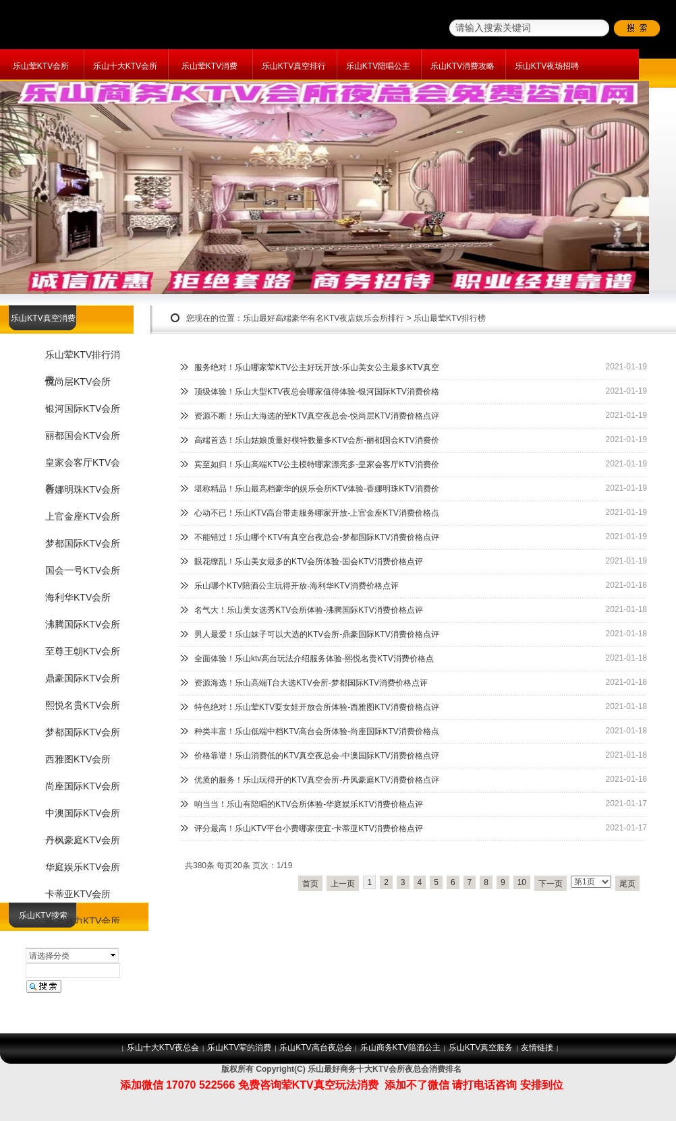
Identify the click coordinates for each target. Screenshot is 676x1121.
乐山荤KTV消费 (209, 66)
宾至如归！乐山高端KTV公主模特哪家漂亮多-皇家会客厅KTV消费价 (316, 464)
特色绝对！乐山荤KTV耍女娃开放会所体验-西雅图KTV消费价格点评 (316, 707)
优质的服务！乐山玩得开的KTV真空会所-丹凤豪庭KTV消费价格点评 (316, 780)
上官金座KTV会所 (82, 516)
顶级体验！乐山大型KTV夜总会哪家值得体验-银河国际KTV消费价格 (316, 391)
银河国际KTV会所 (82, 408)
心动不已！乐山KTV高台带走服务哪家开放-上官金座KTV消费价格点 (316, 513)
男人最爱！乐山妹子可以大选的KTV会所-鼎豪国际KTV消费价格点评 (316, 634)
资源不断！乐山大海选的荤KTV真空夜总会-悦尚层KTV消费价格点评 (316, 416)
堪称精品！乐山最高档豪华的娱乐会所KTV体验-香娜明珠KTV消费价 (316, 488)
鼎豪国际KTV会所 (82, 678)
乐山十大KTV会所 (125, 66)
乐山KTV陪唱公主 (378, 66)
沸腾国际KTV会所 (82, 624)
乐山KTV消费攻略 (462, 66)
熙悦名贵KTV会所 (82, 705)
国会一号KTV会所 (82, 570)
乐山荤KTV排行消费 (82, 359)
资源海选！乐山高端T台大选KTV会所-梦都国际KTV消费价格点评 (311, 683)
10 (521, 882)
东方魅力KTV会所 (82, 920)
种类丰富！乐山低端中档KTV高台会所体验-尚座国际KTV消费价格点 (316, 731)
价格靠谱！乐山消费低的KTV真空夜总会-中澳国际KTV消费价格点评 (316, 755)
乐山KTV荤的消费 (239, 1047)
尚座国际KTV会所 (82, 786)
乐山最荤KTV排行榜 (450, 318)
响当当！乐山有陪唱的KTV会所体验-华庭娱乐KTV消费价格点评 (308, 804)
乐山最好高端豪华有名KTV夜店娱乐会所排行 (323, 318)
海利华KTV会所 (78, 597)
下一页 (550, 883)
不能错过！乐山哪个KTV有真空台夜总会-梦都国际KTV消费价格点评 (316, 537)
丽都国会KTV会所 (82, 435)
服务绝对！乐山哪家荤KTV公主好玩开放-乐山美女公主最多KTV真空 (316, 367)
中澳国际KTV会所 (82, 813)
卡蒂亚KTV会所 (78, 893)
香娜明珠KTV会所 (82, 489)
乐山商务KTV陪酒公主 (400, 1047)
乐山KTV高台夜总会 (315, 1047)
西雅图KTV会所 (78, 759)
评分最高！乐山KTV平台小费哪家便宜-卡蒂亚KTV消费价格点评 (308, 828)
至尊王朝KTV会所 (82, 651)
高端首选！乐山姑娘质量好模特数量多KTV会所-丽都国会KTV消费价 (316, 440)
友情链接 (537, 1047)
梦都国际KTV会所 (82, 543)
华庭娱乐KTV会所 (82, 866)
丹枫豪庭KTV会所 (82, 840)
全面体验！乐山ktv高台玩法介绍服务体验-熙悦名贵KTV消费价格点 (314, 658)
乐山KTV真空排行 (294, 66)
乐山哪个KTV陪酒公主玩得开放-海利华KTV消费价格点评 (296, 585)
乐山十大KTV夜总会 (163, 1047)
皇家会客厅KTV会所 (82, 467)
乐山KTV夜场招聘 (547, 66)
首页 (310, 883)
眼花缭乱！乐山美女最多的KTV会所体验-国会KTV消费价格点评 (308, 561)
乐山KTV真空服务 (481, 1047)
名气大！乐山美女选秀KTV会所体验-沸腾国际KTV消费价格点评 (308, 610)
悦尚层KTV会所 (78, 381)
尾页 (627, 883)
